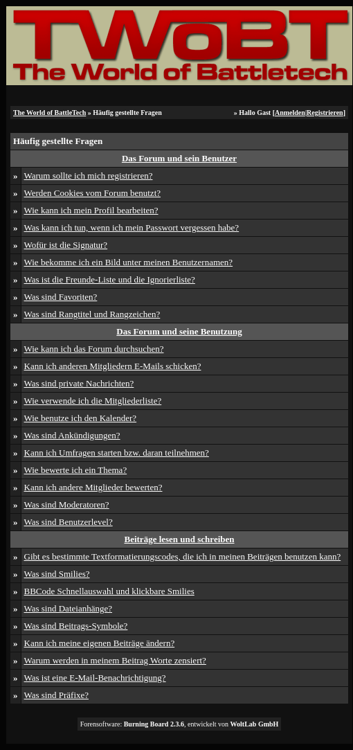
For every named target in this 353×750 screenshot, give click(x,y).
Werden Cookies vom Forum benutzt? (92, 193)
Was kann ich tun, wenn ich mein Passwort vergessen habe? (131, 227)
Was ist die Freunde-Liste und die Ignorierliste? (109, 279)
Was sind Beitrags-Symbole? (76, 625)
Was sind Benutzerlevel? (68, 522)
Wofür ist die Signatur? (66, 245)
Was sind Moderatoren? (66, 504)
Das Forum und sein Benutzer (179, 158)
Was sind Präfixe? (56, 695)
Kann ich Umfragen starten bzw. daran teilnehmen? (116, 452)
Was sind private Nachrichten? (79, 383)
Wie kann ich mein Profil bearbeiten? (91, 210)
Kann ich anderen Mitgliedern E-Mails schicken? (112, 366)
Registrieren (325, 112)
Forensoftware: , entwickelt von (179, 724)
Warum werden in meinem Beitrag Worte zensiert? (115, 660)
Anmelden (290, 112)
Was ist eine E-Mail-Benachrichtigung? (95, 677)
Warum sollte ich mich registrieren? (88, 175)
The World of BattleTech (49, 112)
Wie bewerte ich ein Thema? (75, 470)
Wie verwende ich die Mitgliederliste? (93, 400)
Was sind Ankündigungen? (72, 435)
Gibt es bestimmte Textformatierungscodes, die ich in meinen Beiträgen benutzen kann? (182, 556)
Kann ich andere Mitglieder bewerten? (93, 487)
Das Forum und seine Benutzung (179, 331)
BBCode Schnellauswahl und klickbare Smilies (109, 591)
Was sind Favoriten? (61, 297)
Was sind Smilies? (57, 574)
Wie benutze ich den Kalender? (80, 418)
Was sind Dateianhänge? (68, 608)
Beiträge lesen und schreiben (179, 539)
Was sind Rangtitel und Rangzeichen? (92, 314)
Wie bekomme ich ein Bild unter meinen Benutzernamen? (128, 262)
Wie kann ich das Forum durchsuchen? (94, 348)
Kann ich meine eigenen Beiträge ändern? (99, 643)
